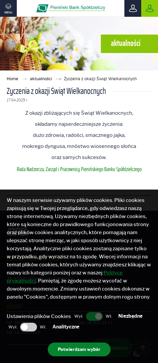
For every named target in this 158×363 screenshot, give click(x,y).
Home (13, 78)
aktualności (41, 78)
